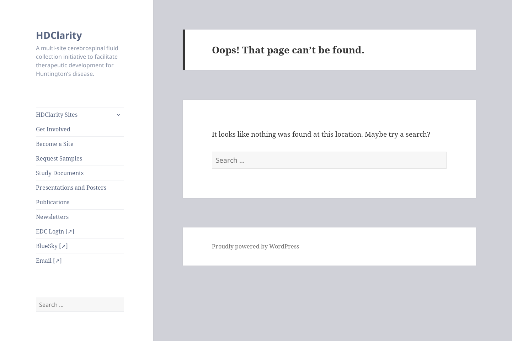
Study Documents (60, 173)
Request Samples (59, 158)
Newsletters (52, 217)
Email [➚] (49, 260)
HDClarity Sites (57, 115)
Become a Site (55, 144)
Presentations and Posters (71, 188)
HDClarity (59, 35)
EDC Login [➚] (55, 231)
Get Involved (53, 129)
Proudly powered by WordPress (255, 246)
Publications (52, 202)
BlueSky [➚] (52, 246)
